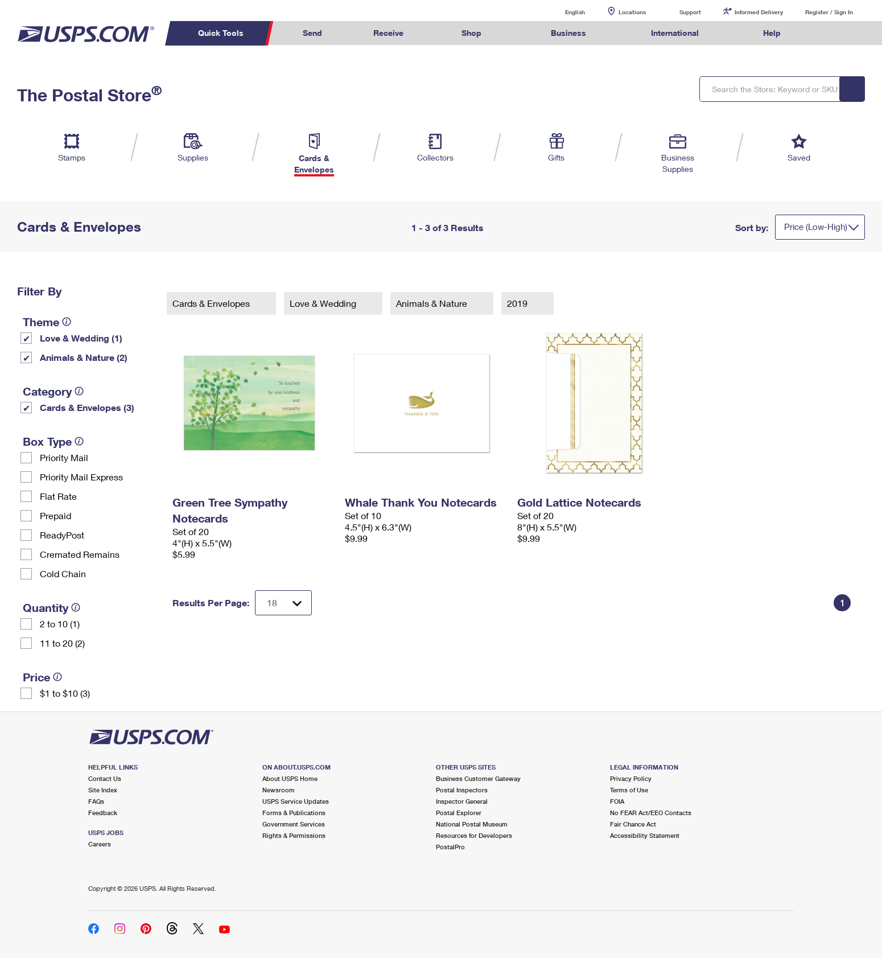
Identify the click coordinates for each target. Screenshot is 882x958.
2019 (518, 303)
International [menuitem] (675, 33)
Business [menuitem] (568, 33)
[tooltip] (66, 321)
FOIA (617, 801)
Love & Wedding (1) (81, 337)
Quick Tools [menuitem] (221, 33)
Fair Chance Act (633, 824)
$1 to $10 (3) (65, 693)
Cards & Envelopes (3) (87, 407)
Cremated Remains (79, 554)
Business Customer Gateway (478, 778)
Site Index (102, 789)
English (563, 11)
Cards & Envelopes (212, 303)
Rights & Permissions (293, 835)
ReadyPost (62, 534)
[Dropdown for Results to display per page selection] (283, 602)
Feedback (102, 812)
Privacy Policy (631, 778)
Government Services (293, 824)
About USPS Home (290, 778)
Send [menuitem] (312, 33)
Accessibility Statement (644, 835)
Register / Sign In (829, 12)
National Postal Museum (472, 824)
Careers (99, 844)
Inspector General (462, 801)
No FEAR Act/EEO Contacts (650, 812)
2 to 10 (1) (60, 623)
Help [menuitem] (772, 33)
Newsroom (278, 789)
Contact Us (104, 778)
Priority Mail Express (81, 476)
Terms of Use (629, 789)
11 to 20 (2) (62, 643)
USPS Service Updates (295, 801)
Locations (632, 12)
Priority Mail (64, 457)
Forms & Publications (293, 812)
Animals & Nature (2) (83, 357)
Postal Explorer (458, 812)
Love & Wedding (324, 303)
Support (690, 12)
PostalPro (450, 846)
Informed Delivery (759, 12)
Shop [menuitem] (471, 33)
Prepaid (55, 515)
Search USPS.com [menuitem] (828, 33)
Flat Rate (58, 496)
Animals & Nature (432, 303)
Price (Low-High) (815, 226)
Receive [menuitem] (388, 33)
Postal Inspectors (462, 789)
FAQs (96, 801)
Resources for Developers (474, 835)
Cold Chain (63, 573)
